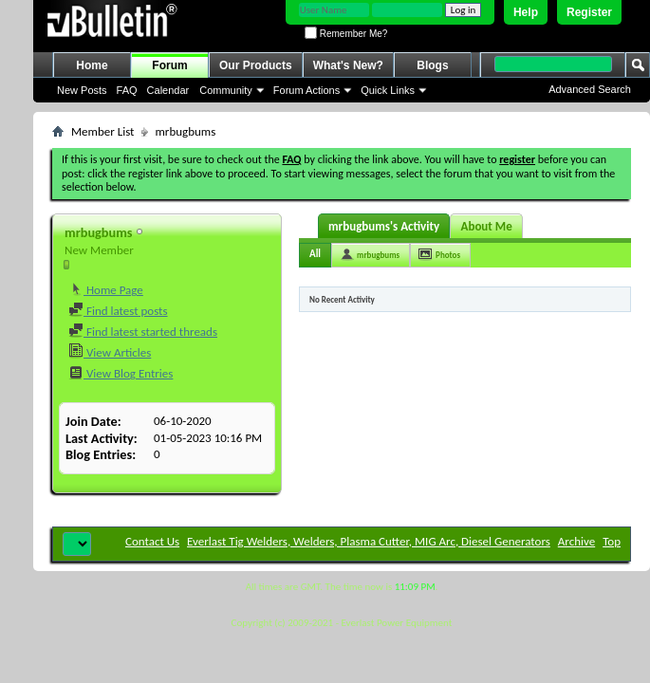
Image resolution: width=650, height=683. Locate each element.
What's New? (348, 65)
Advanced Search (589, 89)
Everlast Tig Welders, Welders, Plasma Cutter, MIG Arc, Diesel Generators (368, 541)
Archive (576, 541)
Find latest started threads (142, 331)
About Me (486, 226)
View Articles (109, 352)
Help (525, 12)
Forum (169, 65)
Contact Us (152, 541)
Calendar (168, 90)
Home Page (105, 290)
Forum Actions (306, 90)
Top (612, 541)
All (315, 254)
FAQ (127, 90)
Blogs (432, 65)
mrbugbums (378, 254)
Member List (102, 131)
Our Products (255, 65)
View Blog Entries (120, 373)
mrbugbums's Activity (383, 226)
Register (589, 12)
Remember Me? (346, 33)
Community (225, 90)
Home (91, 65)
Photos (448, 254)
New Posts (82, 90)
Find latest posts (118, 311)
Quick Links (388, 90)
